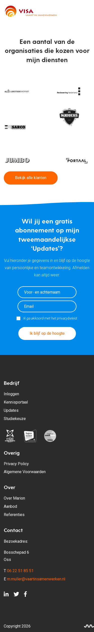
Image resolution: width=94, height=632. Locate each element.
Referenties (14, 514)
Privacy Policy (16, 463)
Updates (11, 410)
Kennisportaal (16, 402)
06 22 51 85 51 (20, 570)
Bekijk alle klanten (30, 177)
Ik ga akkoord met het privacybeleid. (50, 318)
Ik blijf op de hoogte (47, 333)
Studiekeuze (15, 418)
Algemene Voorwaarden (25, 471)
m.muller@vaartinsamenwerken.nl (36, 579)
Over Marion (14, 498)
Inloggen (11, 394)
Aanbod (10, 506)
